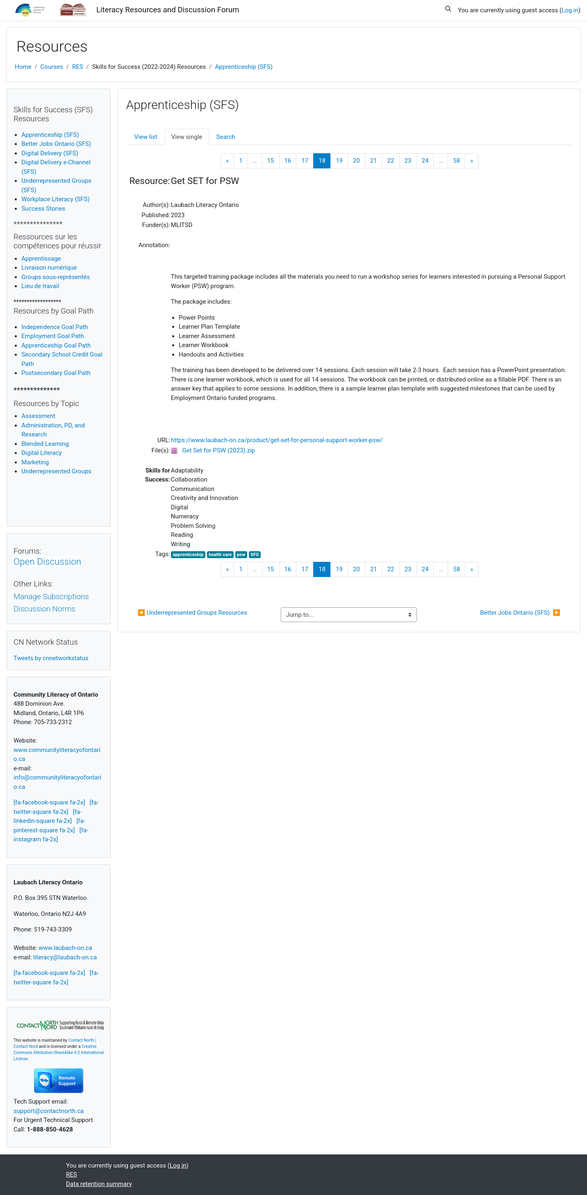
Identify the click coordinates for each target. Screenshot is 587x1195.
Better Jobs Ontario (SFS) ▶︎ (520, 612)
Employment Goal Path (52, 336)
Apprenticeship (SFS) (243, 66)
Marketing (35, 462)
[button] (448, 7)
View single (186, 137)
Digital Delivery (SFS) (49, 153)
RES (77, 66)
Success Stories (43, 208)
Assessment (38, 416)
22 (390, 160)
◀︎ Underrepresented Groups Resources (192, 612)
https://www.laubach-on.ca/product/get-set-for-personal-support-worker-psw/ (277, 440)
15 (270, 160)
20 (356, 160)
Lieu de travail (40, 286)
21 (373, 160)
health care (220, 554)
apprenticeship (188, 554)
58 (456, 160)
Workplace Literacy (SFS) (55, 199)
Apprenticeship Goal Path (56, 345)
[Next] (471, 160)
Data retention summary (99, 1184)
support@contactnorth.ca (49, 1111)
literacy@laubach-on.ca (65, 957)
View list (145, 137)
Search (225, 137)
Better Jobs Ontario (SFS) (56, 144)
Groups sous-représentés (55, 277)
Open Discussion (47, 561)
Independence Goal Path (54, 327)
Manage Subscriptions (51, 596)
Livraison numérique (49, 267)
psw (241, 554)
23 (408, 160)
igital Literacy (41, 453)
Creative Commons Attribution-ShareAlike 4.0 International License (59, 1052)
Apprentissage (41, 258)
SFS (254, 554)
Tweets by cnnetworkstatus (51, 658)
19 (339, 160)
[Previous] (227, 160)
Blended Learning (45, 444)
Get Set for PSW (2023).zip (218, 450)
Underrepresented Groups (56, 471)
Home (23, 66)
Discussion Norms (44, 608)
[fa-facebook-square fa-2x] (49, 802)
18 (325, 160)
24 (425, 160)
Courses (52, 66)
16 (287, 160)
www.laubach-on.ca (65, 948)
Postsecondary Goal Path (56, 373)
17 (304, 160)
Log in (570, 10)
